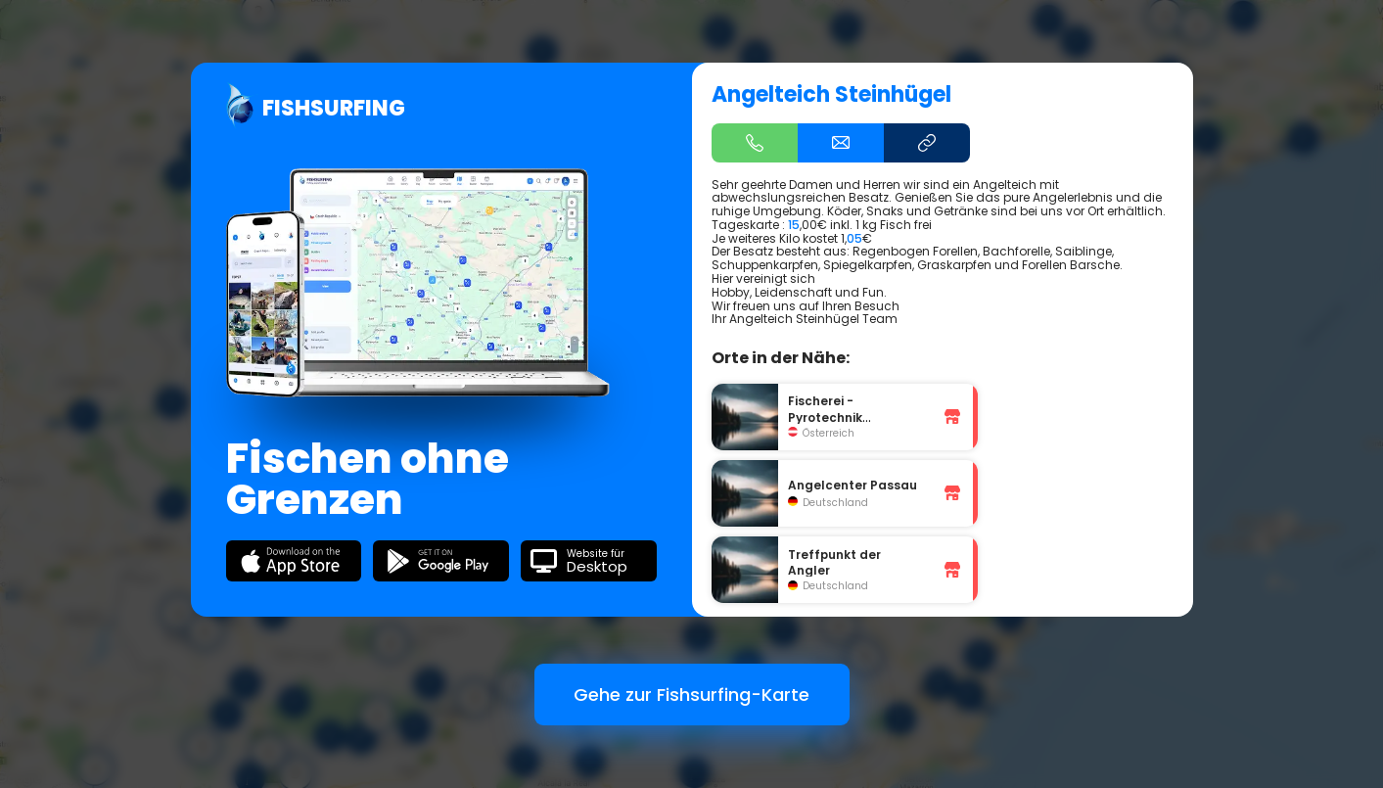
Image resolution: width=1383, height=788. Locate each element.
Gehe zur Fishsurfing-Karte (691, 694)
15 (794, 224)
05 (854, 238)
